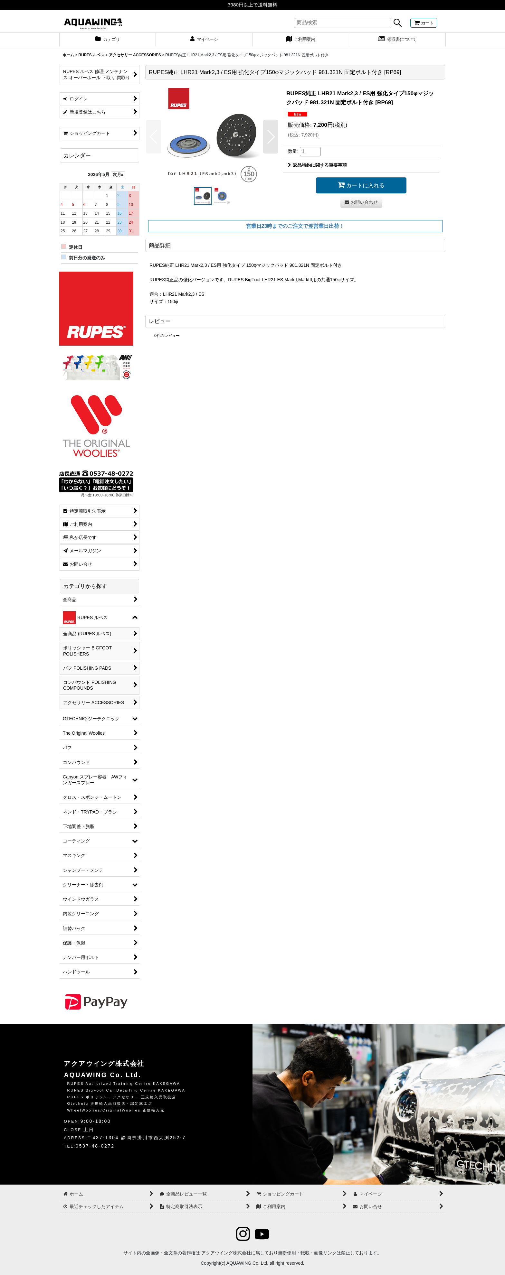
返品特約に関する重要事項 (317, 165)
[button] (153, 137)
